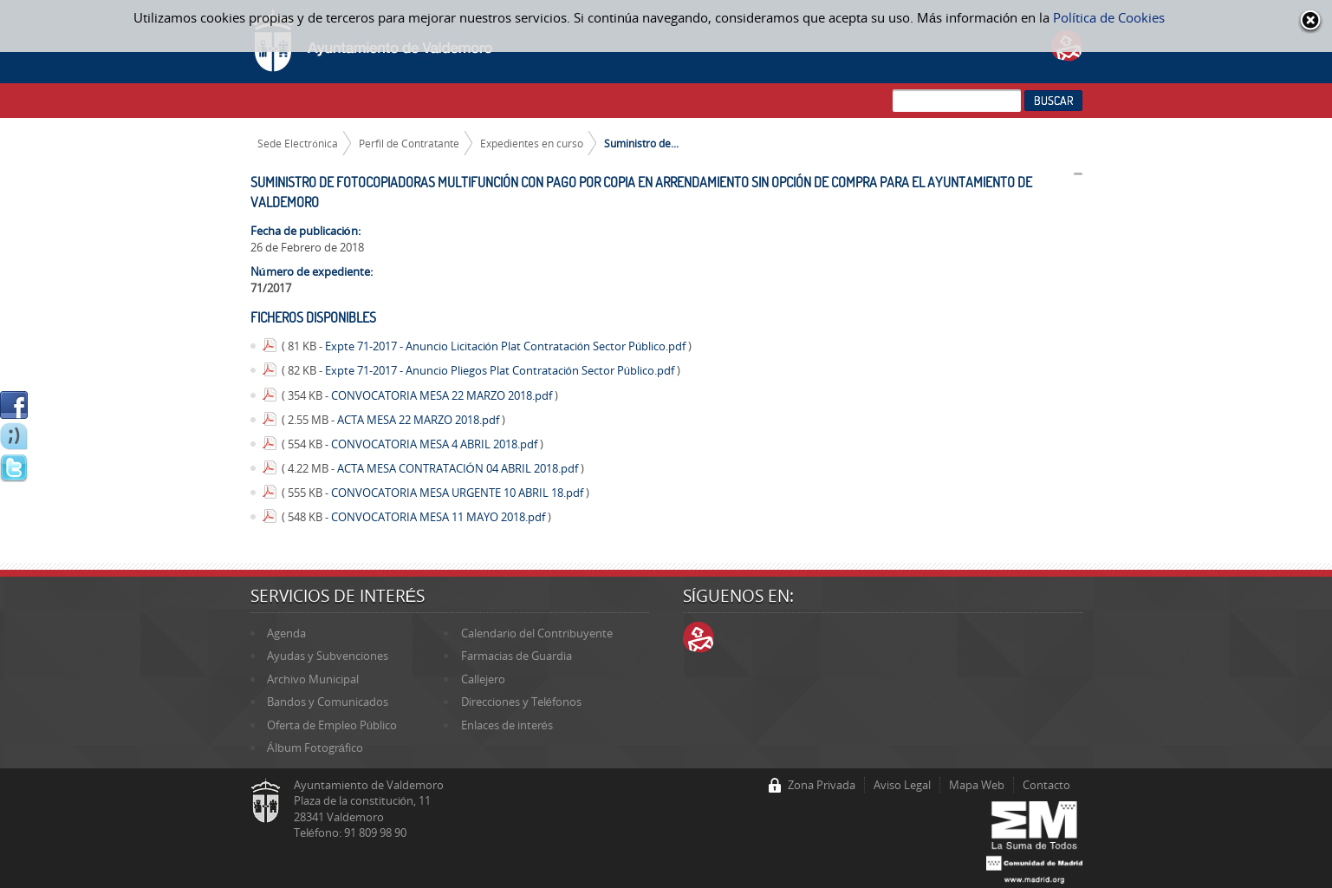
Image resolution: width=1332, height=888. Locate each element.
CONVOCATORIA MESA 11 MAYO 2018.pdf (439, 517)
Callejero (483, 679)
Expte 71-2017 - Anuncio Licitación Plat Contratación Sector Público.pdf (507, 346)
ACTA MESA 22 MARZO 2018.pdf (419, 420)
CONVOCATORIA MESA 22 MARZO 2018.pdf (443, 395)
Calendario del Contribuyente (537, 633)
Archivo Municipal (313, 679)
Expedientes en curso (531, 143)
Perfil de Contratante (409, 143)
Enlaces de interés (507, 725)
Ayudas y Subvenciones (327, 655)
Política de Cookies (1109, 17)
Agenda (286, 633)
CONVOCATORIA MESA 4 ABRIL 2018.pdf (435, 444)
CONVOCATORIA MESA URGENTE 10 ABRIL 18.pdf (458, 492)
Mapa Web (976, 785)
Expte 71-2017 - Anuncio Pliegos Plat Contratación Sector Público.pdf (501, 370)
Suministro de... (641, 143)
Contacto (1046, 785)
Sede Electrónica (297, 143)
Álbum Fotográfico (315, 747)
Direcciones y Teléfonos (521, 701)
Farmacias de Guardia (516, 655)
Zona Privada (821, 785)
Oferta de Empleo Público (332, 725)
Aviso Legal (902, 785)
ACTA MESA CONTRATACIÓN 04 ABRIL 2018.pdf (459, 468)
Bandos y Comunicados (327, 701)
